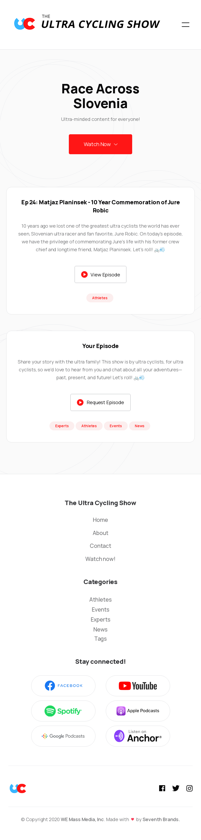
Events (100, 609)
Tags (100, 638)
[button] (185, 25)
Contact (100, 546)
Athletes (100, 599)
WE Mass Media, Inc (82, 819)
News (100, 629)
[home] (86, 24)
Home (100, 520)
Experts (100, 619)
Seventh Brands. (161, 819)
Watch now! (100, 559)
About (100, 533)
